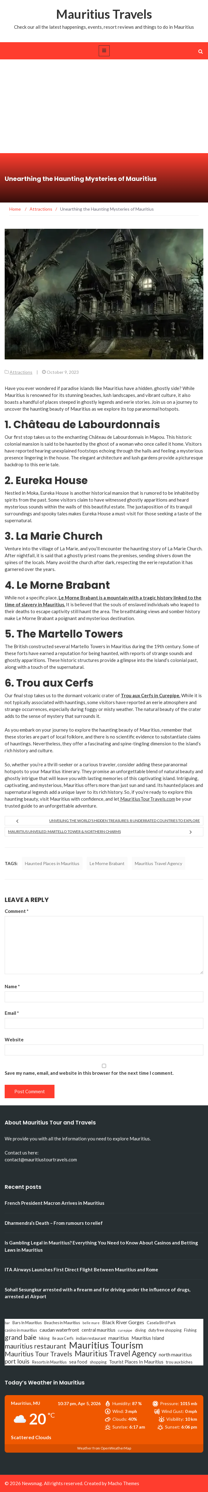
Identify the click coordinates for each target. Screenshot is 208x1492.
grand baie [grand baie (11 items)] (20, 1337)
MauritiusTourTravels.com (147, 799)
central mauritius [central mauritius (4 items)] (99, 1330)
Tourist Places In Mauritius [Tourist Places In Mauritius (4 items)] (136, 1361)
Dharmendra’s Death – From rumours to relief (54, 1223)
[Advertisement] (104, 106)
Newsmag (32, 1483)
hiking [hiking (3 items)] (44, 1338)
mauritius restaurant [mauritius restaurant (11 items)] (35, 1346)
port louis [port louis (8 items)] (17, 1361)
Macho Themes (123, 1483)
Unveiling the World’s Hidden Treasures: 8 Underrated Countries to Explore (124, 820)
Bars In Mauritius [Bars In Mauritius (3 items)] (27, 1322)
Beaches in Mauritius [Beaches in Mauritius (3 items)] (62, 1322)
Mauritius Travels (104, 14)
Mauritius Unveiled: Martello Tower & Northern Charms (64, 831)
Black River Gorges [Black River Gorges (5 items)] (123, 1322)
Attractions (21, 372)
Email (12, 1013)
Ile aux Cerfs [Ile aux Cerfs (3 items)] (62, 1338)
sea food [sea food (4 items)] (78, 1361)
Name (12, 986)
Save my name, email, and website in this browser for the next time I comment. (89, 1073)
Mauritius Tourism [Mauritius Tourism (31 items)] (106, 1345)
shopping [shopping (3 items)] (98, 1361)
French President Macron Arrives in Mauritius (54, 1203)
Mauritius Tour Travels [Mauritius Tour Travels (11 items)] (38, 1353)
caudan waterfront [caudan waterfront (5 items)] (59, 1330)
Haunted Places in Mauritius (52, 863)
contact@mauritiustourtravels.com (41, 1159)
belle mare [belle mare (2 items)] (91, 1323)
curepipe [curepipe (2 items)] (125, 1330)
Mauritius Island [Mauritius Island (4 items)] (147, 1338)
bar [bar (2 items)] (7, 1323)
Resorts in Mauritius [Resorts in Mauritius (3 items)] (49, 1361)
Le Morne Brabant (107, 863)
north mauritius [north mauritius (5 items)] (175, 1354)
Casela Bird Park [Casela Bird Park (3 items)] (161, 1322)
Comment (17, 911)
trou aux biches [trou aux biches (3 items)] (179, 1361)
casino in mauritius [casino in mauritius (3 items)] (21, 1330)
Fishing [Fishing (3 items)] (190, 1330)
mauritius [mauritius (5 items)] (118, 1338)
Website (14, 1039)
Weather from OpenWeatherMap (104, 1448)
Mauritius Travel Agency (158, 863)
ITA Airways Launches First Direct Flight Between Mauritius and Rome (81, 1269)
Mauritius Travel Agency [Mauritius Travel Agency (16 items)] (115, 1353)
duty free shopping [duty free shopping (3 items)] (165, 1330)
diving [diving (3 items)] (140, 1330)
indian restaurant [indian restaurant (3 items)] (91, 1338)
